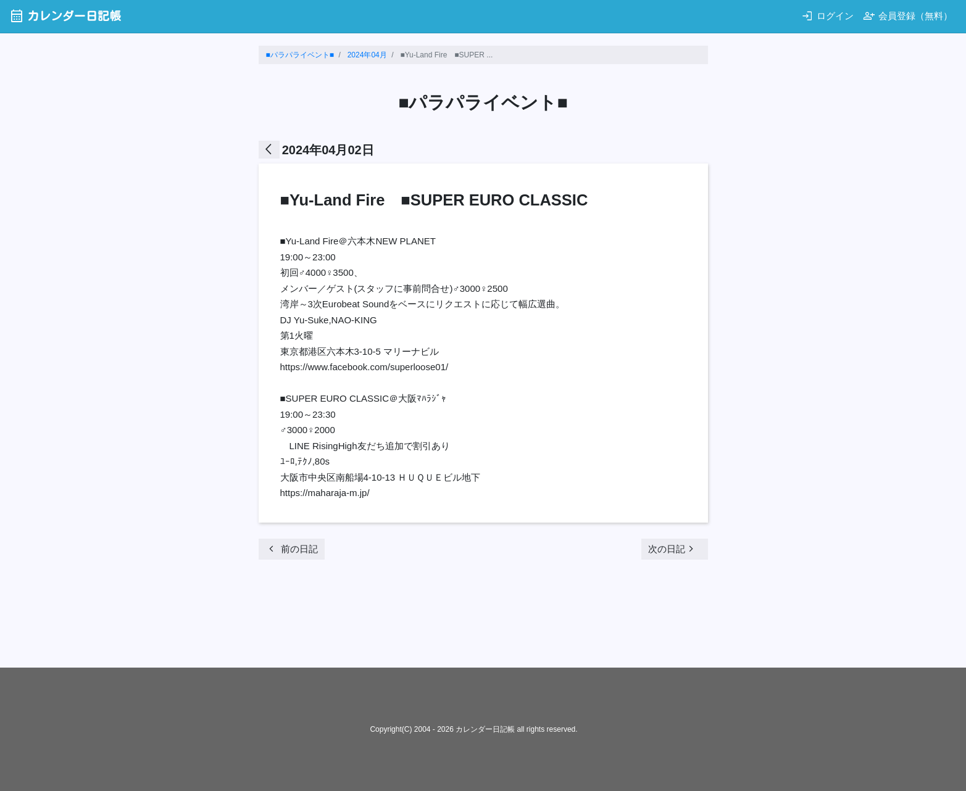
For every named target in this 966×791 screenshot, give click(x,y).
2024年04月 (367, 55)
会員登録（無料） (907, 16)
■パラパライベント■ (300, 55)
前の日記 (291, 549)
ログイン (827, 16)
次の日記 (672, 549)
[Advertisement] (483, 617)
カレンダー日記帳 (65, 16)
